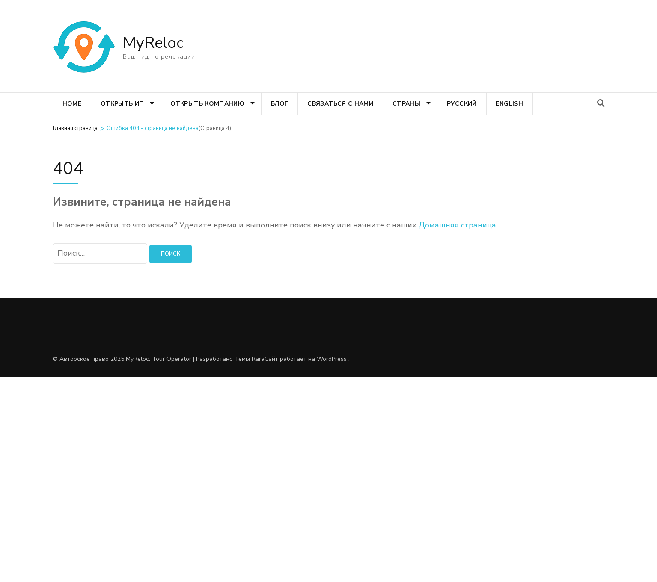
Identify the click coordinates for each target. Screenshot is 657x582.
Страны (406, 104)
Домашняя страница (457, 225)
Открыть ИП (122, 104)
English (509, 104)
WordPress (332, 359)
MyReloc (153, 42)
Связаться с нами (340, 104)
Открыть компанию (207, 104)
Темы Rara (250, 359)
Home (71, 104)
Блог (279, 104)
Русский (461, 104)
